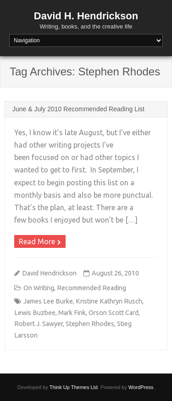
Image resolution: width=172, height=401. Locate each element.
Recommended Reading (91, 288)
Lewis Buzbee (34, 312)
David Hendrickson (49, 273)
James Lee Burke (48, 301)
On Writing (38, 288)
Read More (37, 241)
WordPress (140, 387)
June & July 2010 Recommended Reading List (78, 109)
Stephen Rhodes (90, 323)
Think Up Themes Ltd (74, 387)
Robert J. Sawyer (38, 323)
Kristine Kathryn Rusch (109, 301)
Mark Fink (72, 312)
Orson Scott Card (114, 312)
